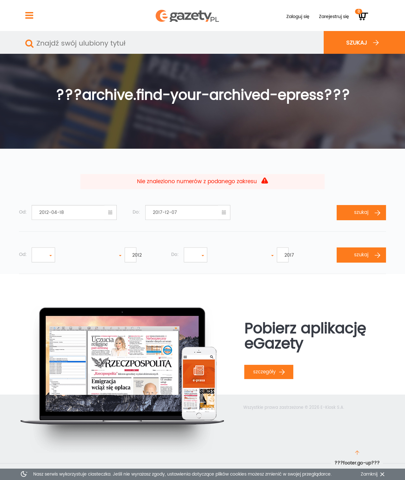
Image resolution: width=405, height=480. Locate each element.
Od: (23, 212)
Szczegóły (269, 372)
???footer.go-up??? (357, 463)
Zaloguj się (297, 16)
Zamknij (369, 474)
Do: (136, 212)
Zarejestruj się (334, 16)
